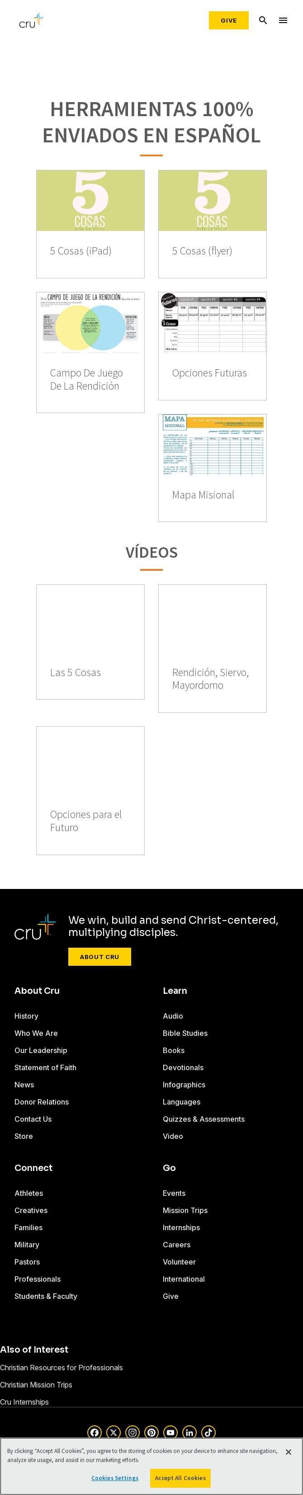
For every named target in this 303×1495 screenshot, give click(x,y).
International (184, 1278)
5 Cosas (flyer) (202, 251)
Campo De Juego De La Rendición (86, 380)
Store (23, 1136)
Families (28, 1227)
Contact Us (33, 1119)
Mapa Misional (203, 495)
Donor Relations (41, 1101)
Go (169, 1168)
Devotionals (183, 1067)
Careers (176, 1244)
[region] (151, 1466)
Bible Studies (185, 1033)
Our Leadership (40, 1050)
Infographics (184, 1084)
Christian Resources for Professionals (61, 1367)
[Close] (288, 1452)
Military (26, 1244)
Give (229, 20)
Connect (33, 1168)
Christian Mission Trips (36, 1384)
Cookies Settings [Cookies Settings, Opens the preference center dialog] (114, 1478)
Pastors (27, 1261)
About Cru (99, 956)
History (26, 1015)
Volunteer (179, 1261)
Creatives (30, 1210)
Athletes (28, 1193)
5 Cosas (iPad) (81, 251)
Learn (175, 991)
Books (174, 1050)
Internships (181, 1227)
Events (174, 1193)
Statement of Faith (45, 1067)
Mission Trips (185, 1210)
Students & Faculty (45, 1296)
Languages (181, 1101)
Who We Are (36, 1033)
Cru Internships (24, 1401)
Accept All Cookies (180, 1478)
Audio (173, 1015)
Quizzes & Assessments (204, 1119)
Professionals (37, 1278)
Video (173, 1136)
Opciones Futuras (209, 373)
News (24, 1084)
